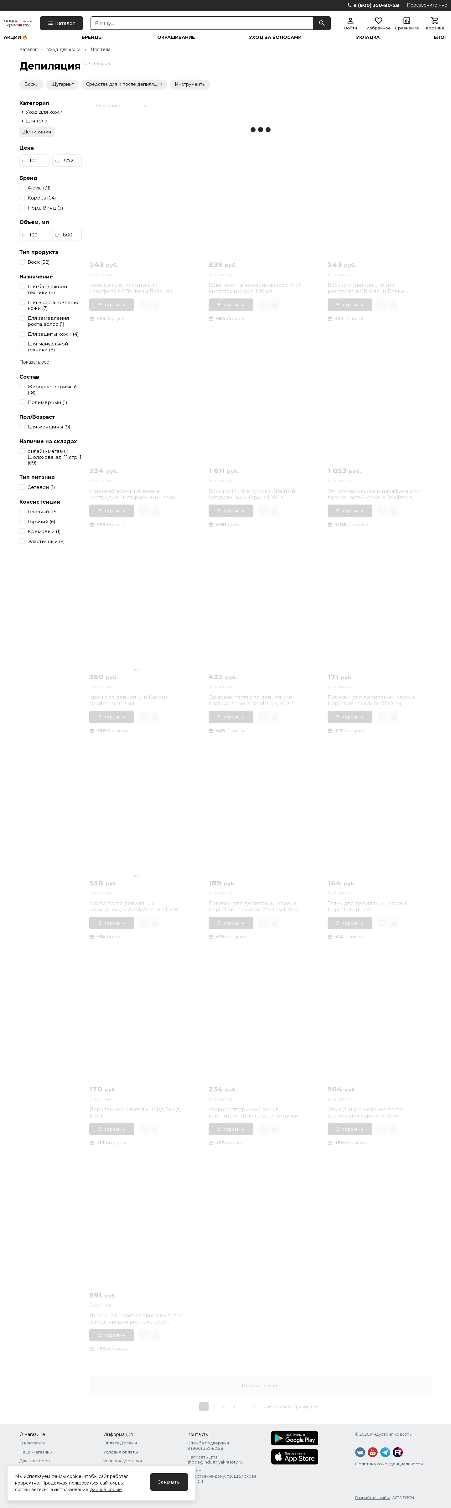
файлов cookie (106, 1489)
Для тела (101, 49)
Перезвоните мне (427, 5)
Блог (440, 37)
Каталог (28, 49)
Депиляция (37, 132)
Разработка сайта (372, 1497)
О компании (32, 1442)
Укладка (368, 37)
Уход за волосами (275, 37)
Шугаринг (62, 84)
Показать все (34, 362)
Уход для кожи (63, 49)
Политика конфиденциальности (389, 1463)
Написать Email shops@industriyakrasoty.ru (215, 1459)
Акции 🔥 (16, 37)
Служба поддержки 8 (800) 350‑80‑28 (208, 1445)
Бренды (92, 37)
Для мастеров (34, 1460)
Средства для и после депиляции (124, 84)
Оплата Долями (120, 1442)
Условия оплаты (120, 1451)
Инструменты (190, 84)
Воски (31, 84)
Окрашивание (176, 37)
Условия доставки (122, 1460)
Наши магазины (36, 1451)
